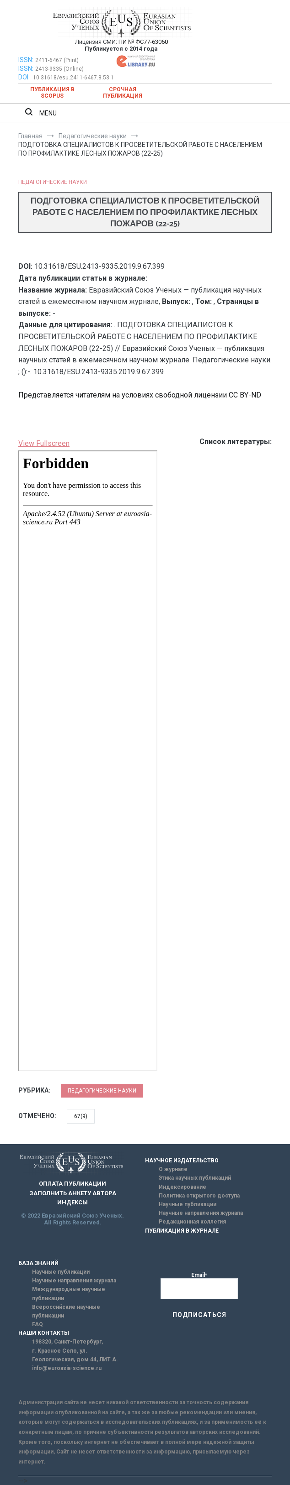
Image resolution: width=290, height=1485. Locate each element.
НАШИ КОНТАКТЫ (43, 1333)
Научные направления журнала (201, 1213)
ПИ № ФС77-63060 (143, 41)
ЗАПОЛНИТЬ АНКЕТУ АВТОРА (72, 1193)
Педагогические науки (52, 182)
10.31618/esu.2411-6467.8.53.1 (73, 77)
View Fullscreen (44, 443)
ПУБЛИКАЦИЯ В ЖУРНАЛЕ (182, 1231)
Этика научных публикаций (195, 1178)
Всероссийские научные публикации (66, 1311)
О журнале (173, 1169)
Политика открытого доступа (199, 1195)
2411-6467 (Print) (57, 60)
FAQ (37, 1324)
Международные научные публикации (68, 1293)
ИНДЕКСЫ (72, 1202)
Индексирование (182, 1187)
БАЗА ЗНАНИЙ (38, 1263)
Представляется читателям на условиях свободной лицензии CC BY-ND (139, 395)
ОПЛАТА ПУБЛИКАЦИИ (72, 1183)
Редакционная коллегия (192, 1221)
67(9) (80, 1116)
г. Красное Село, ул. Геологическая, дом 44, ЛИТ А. (75, 1355)
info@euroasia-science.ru (67, 1368)
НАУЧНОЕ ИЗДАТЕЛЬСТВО (182, 1160)
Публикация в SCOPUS (52, 92)
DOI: (24, 77)
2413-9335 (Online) (59, 69)
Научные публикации (187, 1204)
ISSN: (25, 59)
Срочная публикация (122, 92)
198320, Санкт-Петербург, (67, 1342)
